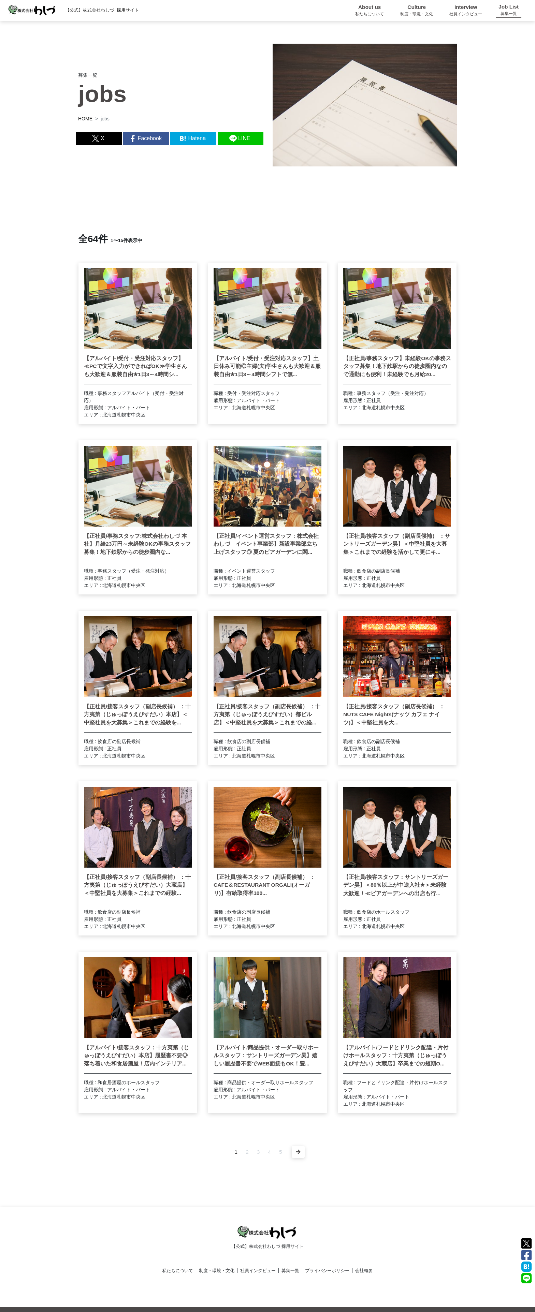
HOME (85, 118)
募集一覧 (290, 1270)
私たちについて (177, 1270)
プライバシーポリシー (327, 1270)
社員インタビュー (258, 1270)
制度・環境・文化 (216, 1270)
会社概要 (364, 1270)
